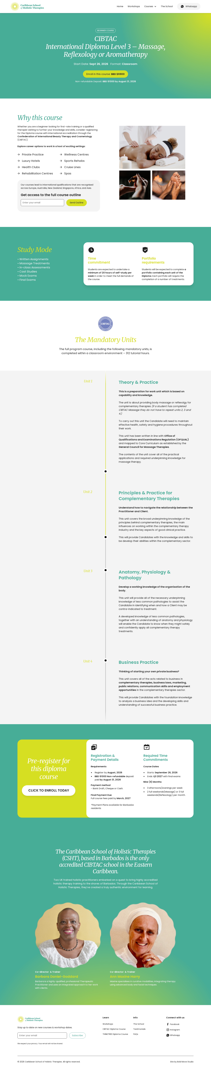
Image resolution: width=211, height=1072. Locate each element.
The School (167, 6)
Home (120, 6)
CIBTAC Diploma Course (114, 1029)
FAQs (135, 1034)
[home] (27, 6)
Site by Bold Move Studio (182, 1061)
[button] (150, 6)
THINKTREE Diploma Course (115, 1034)
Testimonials (139, 1029)
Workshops (134, 6)
